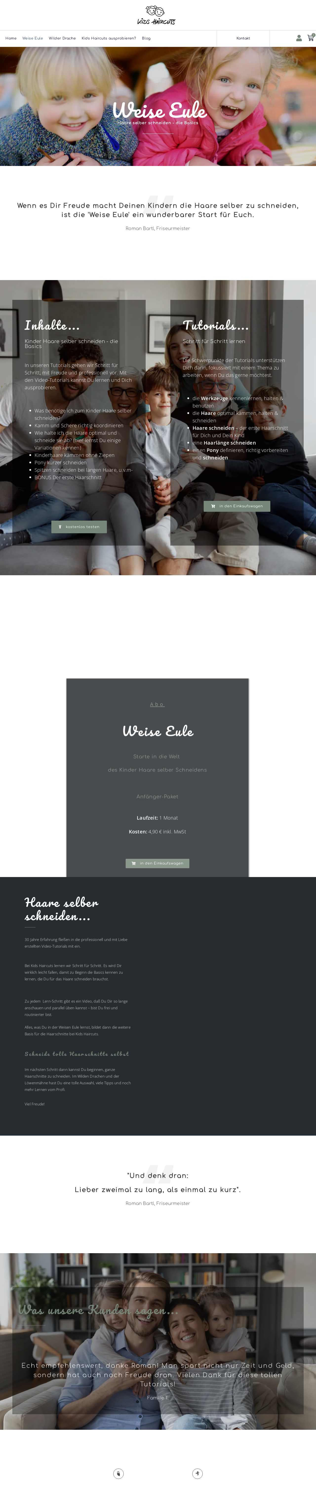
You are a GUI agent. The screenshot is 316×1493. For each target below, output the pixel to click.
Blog (146, 38)
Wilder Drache (62, 38)
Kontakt (243, 38)
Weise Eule (32, 38)
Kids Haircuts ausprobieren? (109, 38)
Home (11, 38)
